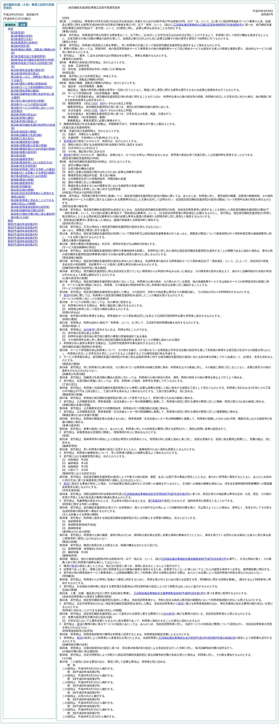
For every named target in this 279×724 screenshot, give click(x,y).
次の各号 (89, 329)
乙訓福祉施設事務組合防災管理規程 (157, 493)
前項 (66, 295)
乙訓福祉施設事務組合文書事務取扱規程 (169, 593)
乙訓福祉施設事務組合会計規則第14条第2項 (197, 637)
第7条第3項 (155, 500)
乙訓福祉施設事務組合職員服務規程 (194, 558)
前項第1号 (70, 141)
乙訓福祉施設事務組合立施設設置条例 (208, 24)
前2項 (67, 154)
